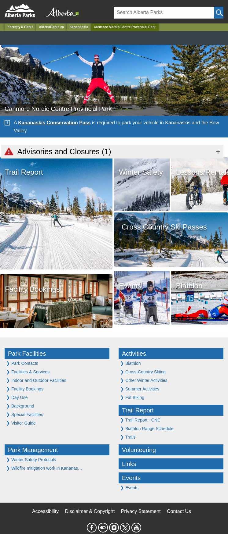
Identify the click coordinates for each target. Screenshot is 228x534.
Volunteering (139, 450)
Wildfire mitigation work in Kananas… (44, 468)
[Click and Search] (218, 13)
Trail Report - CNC (140, 419)
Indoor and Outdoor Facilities (36, 380)
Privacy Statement (141, 511)
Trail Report (138, 410)
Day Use (17, 397)
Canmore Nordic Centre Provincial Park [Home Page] (125, 27)
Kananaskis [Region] (79, 27)
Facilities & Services (28, 371)
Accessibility (45, 511)
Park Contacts (22, 363)
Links (129, 464)
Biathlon (130, 363)
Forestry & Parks (20, 27)
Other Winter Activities (143, 380)
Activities (134, 353)
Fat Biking (132, 397)
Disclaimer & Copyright (90, 511)
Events (131, 478)
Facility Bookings (24, 388)
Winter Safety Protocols (31, 459)
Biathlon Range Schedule (147, 428)
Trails (127, 437)
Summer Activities (139, 388)
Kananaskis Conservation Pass (54, 122)
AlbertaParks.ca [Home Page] (51, 27)
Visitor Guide (21, 422)
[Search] (164, 13)
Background (20, 405)
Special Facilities (24, 414)
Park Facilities (27, 353)
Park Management (33, 450)
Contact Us (179, 511)
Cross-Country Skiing (143, 371)
